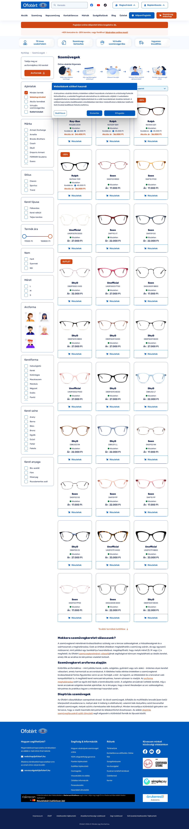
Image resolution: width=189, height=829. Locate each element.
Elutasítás (94, 113)
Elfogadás (119, 113)
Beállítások (60, 113)
